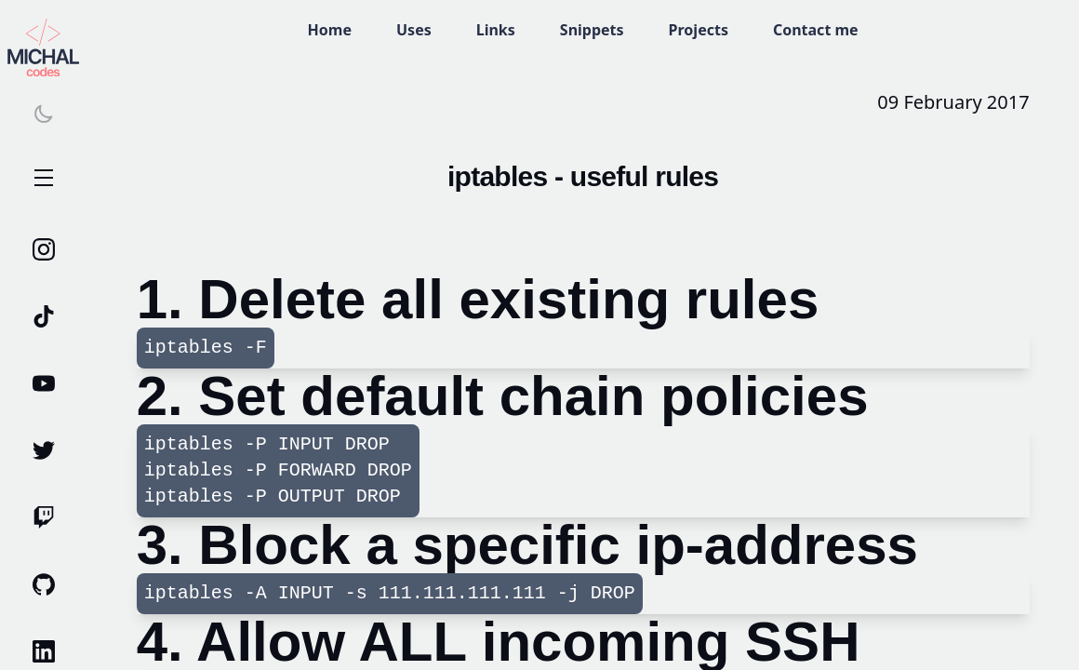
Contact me (816, 30)
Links (495, 30)
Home (330, 30)
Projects (698, 30)
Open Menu (43, 178)
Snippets (592, 30)
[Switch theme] (44, 113)
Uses (414, 30)
